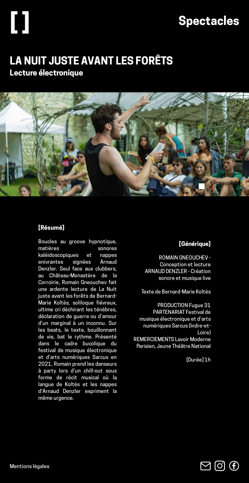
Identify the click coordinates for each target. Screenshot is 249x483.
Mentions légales (29, 466)
